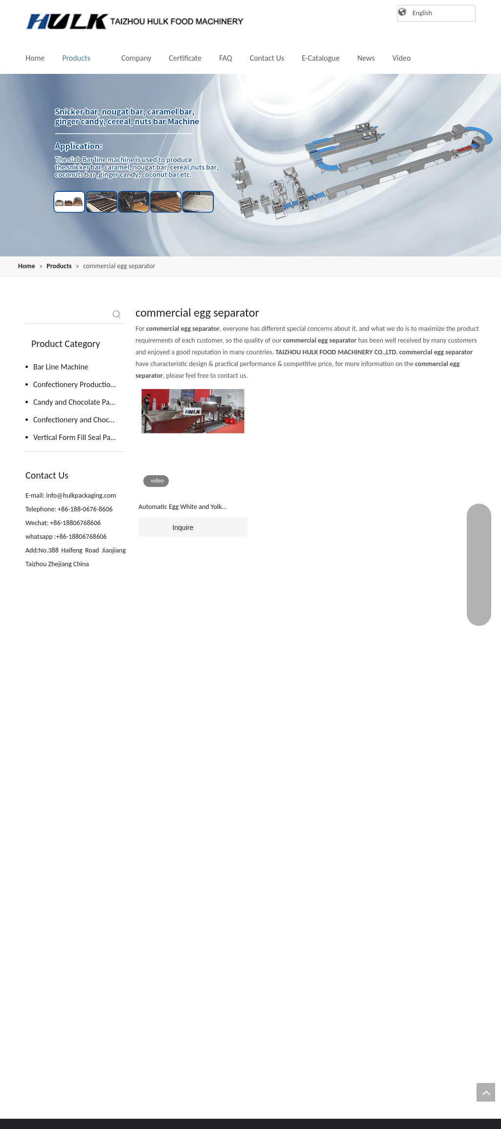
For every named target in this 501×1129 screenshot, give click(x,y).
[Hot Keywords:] (117, 314)
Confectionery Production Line (79, 384)
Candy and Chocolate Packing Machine (79, 402)
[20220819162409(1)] (250, 165)
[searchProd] (66, 314)
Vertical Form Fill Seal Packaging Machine (79, 437)
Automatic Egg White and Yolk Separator (180, 507)
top (486, 1092)
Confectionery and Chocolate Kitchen (79, 419)
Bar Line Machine (61, 366)
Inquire (165, 527)
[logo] (131, 21)
